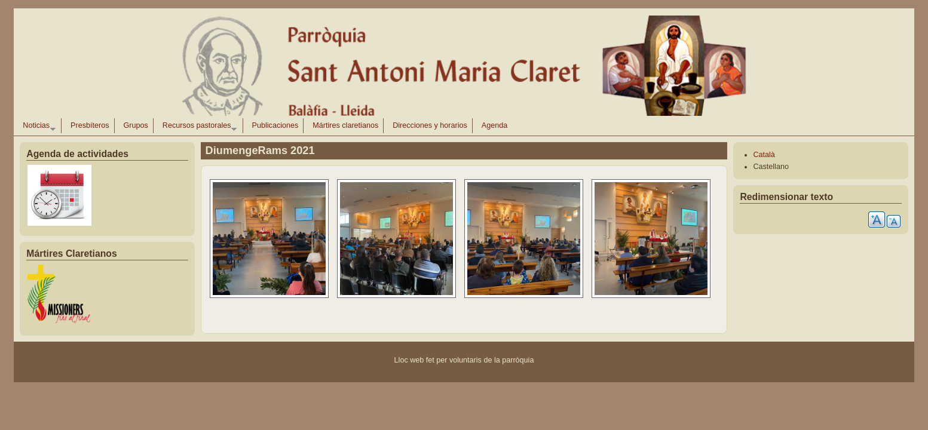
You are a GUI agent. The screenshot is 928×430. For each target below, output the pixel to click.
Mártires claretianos (345, 125)
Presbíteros (90, 125)
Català (763, 154)
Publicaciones (275, 125)
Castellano (771, 166)
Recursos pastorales (197, 127)
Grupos (136, 125)
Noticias (36, 127)
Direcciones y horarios (430, 125)
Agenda (494, 125)
